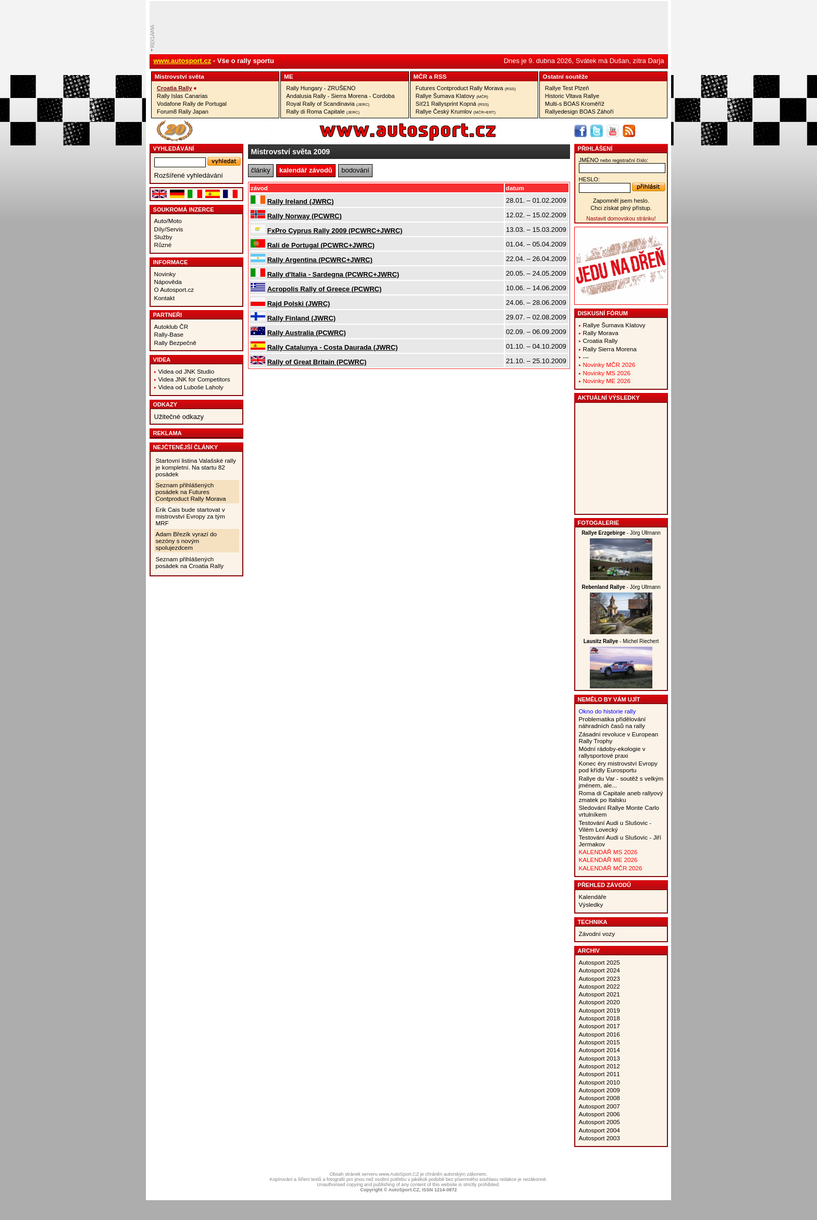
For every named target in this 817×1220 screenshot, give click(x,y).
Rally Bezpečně (175, 342)
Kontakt (164, 297)
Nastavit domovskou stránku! (620, 218)
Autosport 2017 (599, 1025)
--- (586, 356)
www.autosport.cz (183, 61)
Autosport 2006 (599, 1114)
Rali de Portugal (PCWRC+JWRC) (321, 245)
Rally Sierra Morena (610, 349)
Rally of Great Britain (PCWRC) (317, 362)
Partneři (167, 315)
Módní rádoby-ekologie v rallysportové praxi (612, 752)
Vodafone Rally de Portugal (192, 104)
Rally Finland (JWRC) (301, 318)
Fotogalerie (599, 523)
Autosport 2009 (599, 1090)
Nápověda (168, 281)
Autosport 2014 (599, 1049)
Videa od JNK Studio (186, 371)
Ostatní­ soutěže (565, 76)
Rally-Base (169, 334)
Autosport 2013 (599, 1058)
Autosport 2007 (599, 1106)
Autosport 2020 (599, 1002)
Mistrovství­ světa (179, 76)
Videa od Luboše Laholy (191, 387)
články (260, 170)
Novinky (165, 273)
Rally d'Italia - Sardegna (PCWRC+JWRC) (333, 274)
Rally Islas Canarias (182, 96)
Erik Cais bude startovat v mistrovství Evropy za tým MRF (190, 516)
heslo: (589, 179)
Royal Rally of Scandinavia (327, 104)
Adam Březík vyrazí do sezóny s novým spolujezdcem (186, 541)
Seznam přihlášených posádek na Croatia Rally (190, 562)
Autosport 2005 (599, 1121)
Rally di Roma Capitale (323, 111)
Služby (163, 236)
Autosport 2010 (599, 1082)
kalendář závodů (305, 170)
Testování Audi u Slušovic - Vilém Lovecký (615, 826)
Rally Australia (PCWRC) (306, 333)
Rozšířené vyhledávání (188, 175)
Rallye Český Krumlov (456, 111)
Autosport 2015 (599, 1042)
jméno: (613, 160)
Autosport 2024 (599, 970)
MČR (420, 76)
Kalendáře (592, 896)
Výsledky (591, 904)
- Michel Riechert (621, 641)
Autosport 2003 (599, 1138)
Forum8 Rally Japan (182, 111)
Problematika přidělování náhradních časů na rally (612, 722)
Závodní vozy (597, 933)
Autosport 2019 (599, 1010)
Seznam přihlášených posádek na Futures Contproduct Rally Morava (191, 492)
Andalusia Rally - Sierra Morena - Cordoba (340, 96)
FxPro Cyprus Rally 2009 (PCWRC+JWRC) (335, 231)
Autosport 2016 (599, 1034)
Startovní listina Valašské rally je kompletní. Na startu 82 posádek (196, 467)
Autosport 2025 (599, 962)
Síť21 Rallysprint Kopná (452, 104)
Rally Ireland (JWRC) (300, 201)
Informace (170, 262)
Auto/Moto (168, 220)
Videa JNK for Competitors (194, 379)
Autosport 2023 (599, 978)
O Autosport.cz (174, 289)
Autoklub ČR (171, 326)
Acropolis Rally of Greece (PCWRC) (324, 289)
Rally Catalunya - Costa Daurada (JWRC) (332, 347)
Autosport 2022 (599, 986)
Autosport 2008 (599, 1097)
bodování (355, 170)
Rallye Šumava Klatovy (452, 96)
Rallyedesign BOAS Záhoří (579, 111)
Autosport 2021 (599, 994)
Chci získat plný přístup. (620, 208)
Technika (593, 922)
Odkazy (165, 404)
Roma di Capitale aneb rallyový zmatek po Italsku (621, 796)
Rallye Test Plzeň (567, 88)
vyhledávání (173, 148)
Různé (163, 244)
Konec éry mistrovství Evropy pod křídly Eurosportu (618, 766)
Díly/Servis (168, 229)
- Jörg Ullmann (621, 533)
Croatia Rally (174, 88)
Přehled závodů (605, 885)
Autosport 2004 (599, 1130)
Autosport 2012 (599, 1066)
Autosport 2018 (599, 1018)
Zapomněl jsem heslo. (621, 201)
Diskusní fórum (603, 313)
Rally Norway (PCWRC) (304, 216)
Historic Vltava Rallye (572, 96)
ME (288, 76)
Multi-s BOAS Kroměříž (574, 104)
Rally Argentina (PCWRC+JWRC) (320, 260)
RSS (440, 76)
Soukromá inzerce (183, 209)
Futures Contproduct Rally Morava (466, 88)
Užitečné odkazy (179, 417)
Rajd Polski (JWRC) (298, 303)
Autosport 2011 (599, 1073)
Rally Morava (600, 332)
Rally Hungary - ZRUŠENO (320, 88)
